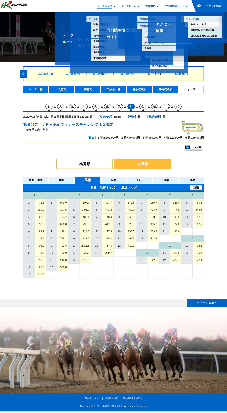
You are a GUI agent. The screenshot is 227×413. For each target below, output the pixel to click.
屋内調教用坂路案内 (132, 399)
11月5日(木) (181, 73)
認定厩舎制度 (111, 399)
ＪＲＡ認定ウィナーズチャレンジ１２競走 (78, 126)
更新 (196, 188)
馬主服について (92, 399)
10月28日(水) (72, 73)
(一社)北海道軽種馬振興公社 (108, 407)
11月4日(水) (154, 73)
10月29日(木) (100, 73)
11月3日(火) (127, 73)
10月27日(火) (45, 73)
